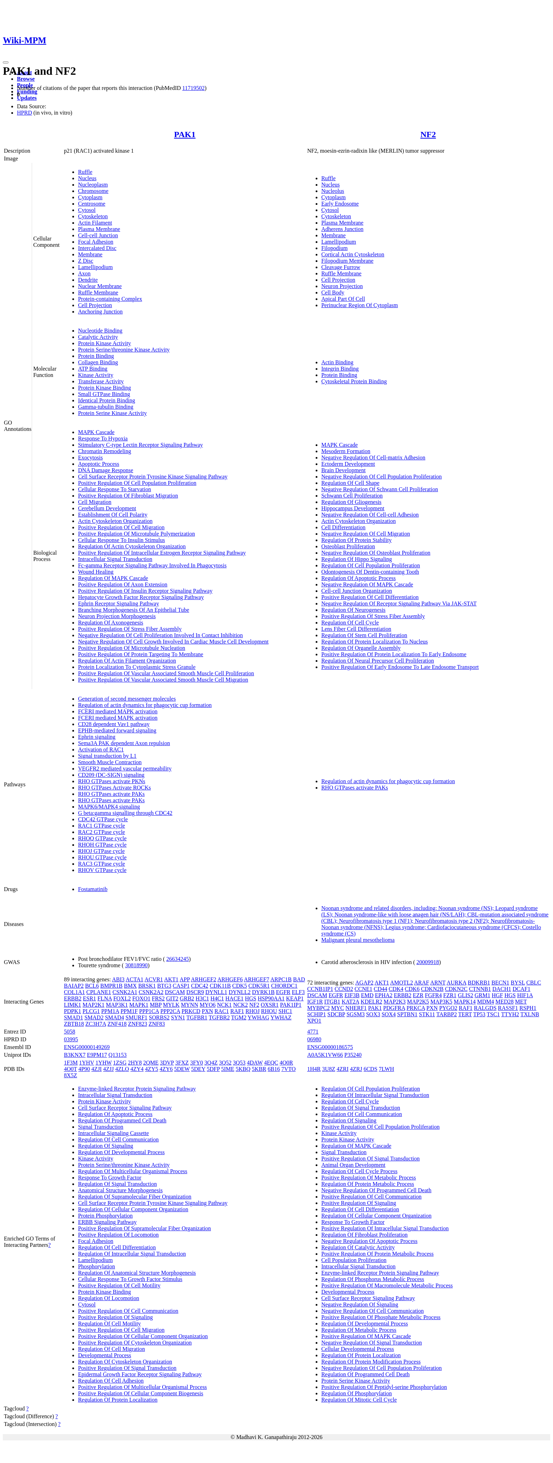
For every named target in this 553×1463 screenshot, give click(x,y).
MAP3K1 (117, 1005)
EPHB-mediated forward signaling (117, 730)
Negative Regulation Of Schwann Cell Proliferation (379, 489)
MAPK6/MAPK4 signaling (109, 807)
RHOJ (252, 1011)
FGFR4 (433, 995)
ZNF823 (137, 1024)
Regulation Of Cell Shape (350, 483)
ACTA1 (134, 979)
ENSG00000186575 (330, 1047)
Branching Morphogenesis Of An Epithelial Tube (133, 610)
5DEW (182, 1069)
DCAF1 (521, 989)
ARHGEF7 (256, 979)
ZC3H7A (95, 1024)
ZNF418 (117, 1024)
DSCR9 (195, 992)
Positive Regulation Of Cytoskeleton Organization (135, 1343)
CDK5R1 (258, 986)
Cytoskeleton (93, 216)
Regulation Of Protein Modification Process (371, 1362)
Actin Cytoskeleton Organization (115, 521)
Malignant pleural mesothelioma (358, 940)
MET (521, 1002)
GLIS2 (465, 995)
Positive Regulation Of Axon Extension (122, 584)
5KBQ (243, 1069)
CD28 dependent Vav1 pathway (114, 724)
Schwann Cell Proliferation (352, 496)
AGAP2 (364, 983)
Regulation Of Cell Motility (109, 1324)
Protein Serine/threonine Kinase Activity (124, 350)
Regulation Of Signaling (105, 1146)
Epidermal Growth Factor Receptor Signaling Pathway (140, 1374)
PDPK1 (72, 1011)
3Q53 (239, 1063)
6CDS (370, 1069)
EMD (367, 995)
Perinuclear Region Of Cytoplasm (359, 305)
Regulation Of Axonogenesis (110, 623)
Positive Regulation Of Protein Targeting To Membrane (140, 654)
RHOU (269, 1011)
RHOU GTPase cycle (102, 857)
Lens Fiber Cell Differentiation (356, 629)
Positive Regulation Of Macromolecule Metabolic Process (387, 1285)
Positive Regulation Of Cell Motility (119, 1285)
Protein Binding (96, 356)
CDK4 (396, 989)
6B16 (274, 1069)
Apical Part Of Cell (343, 299)
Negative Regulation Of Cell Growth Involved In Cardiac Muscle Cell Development (173, 642)
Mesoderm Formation (345, 451)
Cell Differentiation (343, 527)
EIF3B (352, 995)
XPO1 (314, 1021)
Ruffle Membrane (98, 292)
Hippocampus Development (352, 508)
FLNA (104, 998)
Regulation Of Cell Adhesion (111, 1381)
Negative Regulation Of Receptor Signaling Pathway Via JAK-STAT (399, 603)
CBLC (533, 983)
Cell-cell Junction (98, 235)
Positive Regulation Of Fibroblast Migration (128, 496)
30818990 (136, 965)
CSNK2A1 (125, 992)
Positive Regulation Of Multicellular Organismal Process (142, 1387)
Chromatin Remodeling (104, 451)
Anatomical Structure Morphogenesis (120, 1190)
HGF (497, 995)
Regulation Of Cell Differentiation (117, 1247)
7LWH (386, 1069)
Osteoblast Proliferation (348, 546)
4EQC (271, 1063)
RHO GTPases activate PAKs (111, 794)
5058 (69, 1032)
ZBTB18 (74, 1024)
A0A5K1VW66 (325, 1055)
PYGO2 (448, 1008)
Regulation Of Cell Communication (118, 1139)
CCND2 (344, 989)
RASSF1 (508, 1008)
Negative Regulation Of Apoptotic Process (369, 1241)
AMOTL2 (401, 983)
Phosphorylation (96, 1266)
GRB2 (187, 998)
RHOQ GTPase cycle (102, 838)
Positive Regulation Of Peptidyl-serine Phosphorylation (384, 1387)
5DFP (213, 1069)
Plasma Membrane (99, 229)
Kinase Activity (95, 375)
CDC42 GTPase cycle (103, 819)
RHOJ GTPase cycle (101, 851)
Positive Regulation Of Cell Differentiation (370, 597)
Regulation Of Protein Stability (356, 540)
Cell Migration (94, 502)
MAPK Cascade (96, 432)
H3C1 (202, 998)
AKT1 (171, 979)
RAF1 (237, 1011)
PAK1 (185, 134)
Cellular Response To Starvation (114, 489)
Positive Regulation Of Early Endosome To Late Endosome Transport (400, 667)
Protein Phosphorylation (105, 1216)
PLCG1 (91, 1011)
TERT (465, 1014)
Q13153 (117, 1055)
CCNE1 (363, 989)
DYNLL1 (216, 992)
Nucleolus (332, 191)
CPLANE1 (98, 992)
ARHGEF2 (203, 979)
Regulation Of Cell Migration (111, 1349)
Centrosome (91, 204)
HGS (250, 998)
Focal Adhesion (95, 242)
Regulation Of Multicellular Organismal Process (132, 1171)
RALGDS (485, 1008)
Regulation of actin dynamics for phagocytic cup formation (145, 705)
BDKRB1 (479, 983)
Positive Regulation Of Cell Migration (121, 527)
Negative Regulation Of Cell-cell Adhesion (370, 515)
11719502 (193, 88)
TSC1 (493, 1014)
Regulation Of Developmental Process (121, 1152)
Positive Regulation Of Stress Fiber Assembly (130, 629)
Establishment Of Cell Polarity (112, 515)
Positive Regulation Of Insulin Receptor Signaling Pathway (145, 591)
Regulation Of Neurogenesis (353, 610)
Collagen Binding (98, 362)
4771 (312, 1032)
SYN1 (178, 1017)
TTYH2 (510, 1014)
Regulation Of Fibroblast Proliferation (364, 1235)
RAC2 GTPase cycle (101, 832)
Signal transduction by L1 (107, 756)
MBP (156, 1005)
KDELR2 (371, 1002)
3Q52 (225, 1063)
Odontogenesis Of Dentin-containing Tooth (370, 572)
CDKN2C (456, 989)
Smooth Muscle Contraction (109, 762)
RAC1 (221, 1011)
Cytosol (87, 210)
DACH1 (501, 989)
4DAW (255, 1063)
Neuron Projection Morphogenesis (117, 616)
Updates (27, 98)
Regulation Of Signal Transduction (117, 1184)
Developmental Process (104, 1355)
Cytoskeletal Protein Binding (354, 381)
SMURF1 (136, 1017)
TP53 (479, 1014)
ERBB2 (72, 998)
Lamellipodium (95, 267)
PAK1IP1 (291, 1005)
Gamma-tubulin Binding (105, 407)
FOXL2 (122, 998)
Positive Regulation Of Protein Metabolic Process (377, 1254)
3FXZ (182, 1063)
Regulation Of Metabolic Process (358, 1330)
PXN (207, 1011)
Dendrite (88, 280)
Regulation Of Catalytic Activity (358, 1247)
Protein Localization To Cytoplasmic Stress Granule (136, 667)
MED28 (505, 1002)
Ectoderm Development (348, 464)
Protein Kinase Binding (104, 388)
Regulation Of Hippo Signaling (356, 559)
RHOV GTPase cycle (102, 870)
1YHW (104, 1063)
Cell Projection (95, 305)
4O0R (286, 1063)
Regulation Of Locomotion (108, 1298)
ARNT (437, 983)
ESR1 (89, 998)
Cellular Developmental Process (357, 1349)
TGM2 (239, 1017)
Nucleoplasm (93, 185)
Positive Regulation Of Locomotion (118, 1235)
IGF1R (315, 1002)
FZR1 (449, 995)
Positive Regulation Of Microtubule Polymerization (136, 534)
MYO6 (207, 1005)
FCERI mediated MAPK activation (117, 711)
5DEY (198, 1069)
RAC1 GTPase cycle (101, 826)
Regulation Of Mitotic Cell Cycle (359, 1400)
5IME (227, 1069)
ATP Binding (92, 369)
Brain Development (343, 470)
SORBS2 (159, 1017)
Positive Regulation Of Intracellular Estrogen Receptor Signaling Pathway (162, 553)
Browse (26, 79)
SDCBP (336, 1014)
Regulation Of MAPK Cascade (113, 578)
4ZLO (122, 1069)
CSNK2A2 (151, 992)
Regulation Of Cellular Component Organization (133, 1209)
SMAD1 (73, 1017)
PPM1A (110, 1011)
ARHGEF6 (230, 979)
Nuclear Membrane (100, 286)
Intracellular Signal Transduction (115, 559)
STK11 (427, 1014)
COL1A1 (74, 992)
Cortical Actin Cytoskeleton (352, 254)
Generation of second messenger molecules (127, 699)
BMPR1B (111, 986)
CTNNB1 (480, 989)
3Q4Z (211, 1063)
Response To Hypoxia (103, 438)
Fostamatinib (93, 889)
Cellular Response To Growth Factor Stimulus (130, 1279)
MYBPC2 (318, 1008)
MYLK (171, 1005)
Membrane (90, 254)
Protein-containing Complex (110, 299)
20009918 (428, 962)
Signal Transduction (100, 1127)
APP (185, 979)
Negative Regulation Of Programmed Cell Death (376, 1190)
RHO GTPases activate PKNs (111, 781)
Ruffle (85, 172)
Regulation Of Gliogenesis (351, 502)
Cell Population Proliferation (354, 1260)
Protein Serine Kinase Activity (112, 413)
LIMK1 (72, 1005)
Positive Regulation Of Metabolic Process (368, 1178)
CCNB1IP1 (320, 989)
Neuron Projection (342, 286)
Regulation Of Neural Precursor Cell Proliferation (377, 661)
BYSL (518, 983)
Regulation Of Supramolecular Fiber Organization (134, 1197)
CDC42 (199, 986)
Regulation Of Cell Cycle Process (359, 1171)
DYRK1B (263, 992)
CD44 (380, 989)
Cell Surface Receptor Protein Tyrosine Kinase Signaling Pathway (152, 477)
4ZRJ (356, 1069)
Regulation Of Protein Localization (117, 1400)
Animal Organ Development (353, 1165)
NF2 (428, 134)
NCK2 (240, 1005)
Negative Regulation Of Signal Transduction (371, 1343)
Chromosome (93, 191)
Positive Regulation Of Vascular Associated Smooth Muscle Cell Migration (163, 680)
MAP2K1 (93, 1005)
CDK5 (239, 986)
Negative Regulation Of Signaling (359, 1304)
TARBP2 (446, 1014)
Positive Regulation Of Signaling (115, 1317)
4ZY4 (137, 1069)
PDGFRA (394, 1008)
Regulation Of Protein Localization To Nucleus (374, 642)
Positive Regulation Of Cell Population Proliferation (137, 483)
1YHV (86, 1063)
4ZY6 (165, 1069)
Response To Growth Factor (109, 1178)
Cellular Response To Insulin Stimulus (121, 540)
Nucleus (87, 178)
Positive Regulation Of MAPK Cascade (366, 1336)
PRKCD (191, 1011)
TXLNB (529, 1014)
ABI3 (118, 979)
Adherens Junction (342, 229)
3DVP (167, 1063)
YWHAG (258, 1017)
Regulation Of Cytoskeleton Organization (125, 1362)
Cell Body (332, 292)
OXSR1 (270, 1005)
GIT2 (172, 998)
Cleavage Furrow (340, 267)
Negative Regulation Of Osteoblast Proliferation (375, 553)
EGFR (283, 992)
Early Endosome (340, 204)
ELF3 (298, 992)
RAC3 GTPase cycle (101, 864)
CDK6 (412, 989)
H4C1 (217, 998)
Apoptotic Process (98, 464)
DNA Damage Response (105, 470)
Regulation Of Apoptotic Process (358, 578)
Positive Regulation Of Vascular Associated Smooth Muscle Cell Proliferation (166, 673)
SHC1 (285, 1011)
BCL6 (92, 986)
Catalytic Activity (98, 337)
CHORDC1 (284, 986)
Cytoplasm (90, 197)
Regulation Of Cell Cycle (350, 623)
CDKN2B (432, 989)
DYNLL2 (239, 992)
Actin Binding (337, 362)
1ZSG (120, 1063)
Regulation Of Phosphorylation (356, 1393)
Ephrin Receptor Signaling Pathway (118, 603)
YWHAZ (281, 1017)
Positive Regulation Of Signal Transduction (127, 1368)
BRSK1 (147, 986)
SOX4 (389, 1014)
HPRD (24, 113)
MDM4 (485, 1002)
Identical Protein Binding (106, 400)
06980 (314, 1039)
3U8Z (328, 1069)
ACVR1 (154, 979)
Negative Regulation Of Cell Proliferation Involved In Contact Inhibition (160, 635)
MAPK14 (465, 1002)
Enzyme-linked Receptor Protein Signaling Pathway (137, 1089)
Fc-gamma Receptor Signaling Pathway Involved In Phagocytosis (152, 565)
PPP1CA (149, 1011)
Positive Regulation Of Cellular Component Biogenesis (140, 1393)
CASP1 (181, 986)
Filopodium (334, 248)
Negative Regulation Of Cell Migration (365, 534)
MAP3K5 (441, 1002)
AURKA (456, 983)
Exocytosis (90, 458)
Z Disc (85, 261)
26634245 (177, 959)
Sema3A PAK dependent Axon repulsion (124, 743)
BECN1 (500, 983)
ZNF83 (156, 1024)
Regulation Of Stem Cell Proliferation (364, 635)
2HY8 (135, 1063)
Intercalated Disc (97, 248)
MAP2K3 (395, 1002)
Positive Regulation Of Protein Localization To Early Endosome (393, 654)
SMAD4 (114, 1017)
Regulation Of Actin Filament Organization (127, 661)
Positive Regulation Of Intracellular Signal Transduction (385, 1228)
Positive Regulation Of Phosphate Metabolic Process (380, 1317)
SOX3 (373, 1014)
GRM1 (482, 995)
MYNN (189, 1005)
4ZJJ (108, 1069)
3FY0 (196, 1063)
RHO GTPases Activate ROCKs (114, 788)
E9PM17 (97, 1055)
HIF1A (525, 995)
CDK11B (220, 986)
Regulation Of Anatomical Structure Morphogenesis (137, 1273)
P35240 (352, 1055)
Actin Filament (95, 223)
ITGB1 (332, 1002)
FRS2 (158, 998)
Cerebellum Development (107, 508)
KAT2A (350, 1002)
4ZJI (96, 1069)
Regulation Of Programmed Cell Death (122, 1120)
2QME (151, 1063)
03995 (71, 1039)
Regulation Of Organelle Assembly (361, 648)
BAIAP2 (74, 986)
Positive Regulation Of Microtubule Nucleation (131, 648)
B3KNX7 (74, 1055)
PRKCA (416, 1008)
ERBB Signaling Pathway (107, 1222)
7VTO (288, 1069)
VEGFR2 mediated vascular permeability (124, 769)
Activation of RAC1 (101, 749)
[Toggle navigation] (5, 62)
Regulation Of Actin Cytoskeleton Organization (132, 546)
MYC (337, 1008)
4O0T (70, 1069)
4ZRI (342, 1069)
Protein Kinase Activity (104, 343)
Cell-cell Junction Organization (356, 591)
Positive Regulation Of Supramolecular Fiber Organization (144, 1228)
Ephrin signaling (96, 737)
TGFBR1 (197, 1017)
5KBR (259, 1069)
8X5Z (70, 1075)
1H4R (314, 1069)
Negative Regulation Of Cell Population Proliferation (381, 477)
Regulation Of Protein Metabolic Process (367, 1184)
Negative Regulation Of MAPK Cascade (367, 584)
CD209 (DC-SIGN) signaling (111, 775)
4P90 (84, 1069)
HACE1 (234, 998)
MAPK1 (138, 1005)
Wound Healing (95, 572)
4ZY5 (151, 1069)
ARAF (421, 983)
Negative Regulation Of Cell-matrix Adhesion (373, 458)
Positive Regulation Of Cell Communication (128, 1311)
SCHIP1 (316, 1014)
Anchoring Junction (100, 312)
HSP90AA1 (271, 998)
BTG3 (164, 986)
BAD (299, 979)
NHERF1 (355, 1008)
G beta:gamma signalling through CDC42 (125, 813)
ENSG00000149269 (87, 1047)
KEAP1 (295, 998)
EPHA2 (384, 995)
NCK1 (224, 1005)
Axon (84, 273)
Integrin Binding (340, 369)
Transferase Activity (101, 381)
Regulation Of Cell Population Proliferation (370, 565)
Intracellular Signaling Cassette (113, 1133)
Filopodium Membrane (347, 261)
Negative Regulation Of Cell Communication (372, 1311)
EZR (418, 995)
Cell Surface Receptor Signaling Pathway (125, 1108)
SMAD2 (93, 1017)
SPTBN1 (407, 1014)
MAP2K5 (418, 1002)
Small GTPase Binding (104, 394)
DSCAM (175, 992)
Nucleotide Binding (100, 331)
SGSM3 (355, 1014)
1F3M (71, 1063)
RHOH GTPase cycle (102, 845)
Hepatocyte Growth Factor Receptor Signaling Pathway (141, 597)
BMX (130, 986)
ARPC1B (281, 979)
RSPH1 (527, 1008)
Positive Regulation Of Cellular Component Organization (143, 1336)
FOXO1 (141, 998)
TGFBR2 (219, 1017)
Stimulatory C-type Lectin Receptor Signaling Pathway (140, 445)
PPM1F (129, 1011)
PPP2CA (170, 1011)
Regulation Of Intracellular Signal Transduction (132, 1254)
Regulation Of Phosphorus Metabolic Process (372, 1279)
